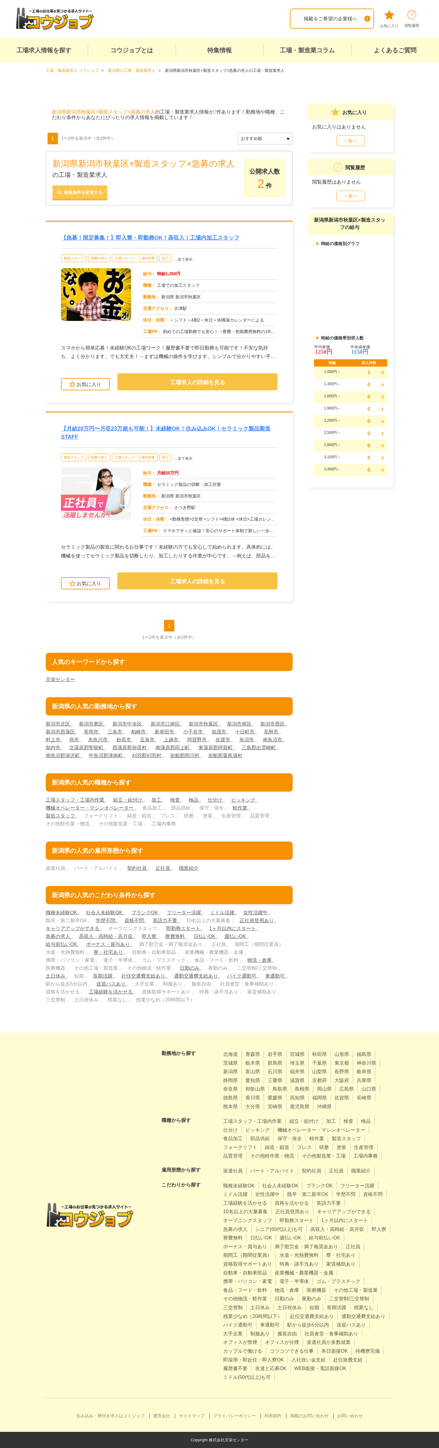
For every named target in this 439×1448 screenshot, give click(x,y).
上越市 (172, 739)
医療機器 (316, 1289)
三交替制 (233, 1307)
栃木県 (252, 1062)
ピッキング (244, 800)
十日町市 (245, 731)
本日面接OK (334, 1351)
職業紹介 (188, 868)
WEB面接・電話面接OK (320, 1368)
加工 (165, 258)
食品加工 (233, 1138)
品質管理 (233, 1155)
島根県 (302, 1088)
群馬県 (275, 1062)
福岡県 (319, 1097)
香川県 (252, 1097)
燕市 (74, 739)
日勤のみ (190, 968)
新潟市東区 (92, 723)
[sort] (265, 138)
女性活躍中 (256, 912)
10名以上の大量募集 (245, 1211)
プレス (304, 1147)
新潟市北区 (58, 723)
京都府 (319, 1080)
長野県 (341, 1071)
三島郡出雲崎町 (259, 747)
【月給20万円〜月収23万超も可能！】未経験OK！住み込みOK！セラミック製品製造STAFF (166, 432)
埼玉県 (297, 1062)
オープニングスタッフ (247, 1220)
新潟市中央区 (127, 723)
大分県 (252, 1106)
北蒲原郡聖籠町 (87, 747)
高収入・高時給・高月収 (106, 936)
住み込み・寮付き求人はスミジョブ (110, 1415)
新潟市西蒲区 (61, 731)
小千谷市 (193, 731)
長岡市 (92, 731)
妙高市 (124, 739)
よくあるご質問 (395, 50)
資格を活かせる (292, 1202)
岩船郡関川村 (185, 755)
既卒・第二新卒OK (307, 1194)
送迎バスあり (111, 983)
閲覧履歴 (412, 19)
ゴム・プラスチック (338, 1281)
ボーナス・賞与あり (108, 944)
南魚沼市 (273, 739)
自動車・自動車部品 (245, 1272)
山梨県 (319, 1071)
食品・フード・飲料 (245, 1289)
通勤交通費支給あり (196, 976)
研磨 (324, 1147)
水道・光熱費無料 (299, 1255)
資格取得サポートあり (247, 1264)
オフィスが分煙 (282, 1342)
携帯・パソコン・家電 (247, 1281)
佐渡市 (224, 739)
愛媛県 (275, 1097)
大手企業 (233, 1333)
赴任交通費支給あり (143, 976)
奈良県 (230, 1088)
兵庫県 (364, 1080)
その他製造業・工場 (324, 1155)
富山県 (252, 1071)
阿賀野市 (197, 739)
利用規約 (272, 1415)
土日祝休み (289, 1307)
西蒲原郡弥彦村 (130, 747)
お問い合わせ (350, 1415)
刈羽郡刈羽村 (147, 755)
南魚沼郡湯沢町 (63, 755)
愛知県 (252, 1080)
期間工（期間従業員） (247, 1255)
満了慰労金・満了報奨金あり (306, 1246)
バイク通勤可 (242, 976)
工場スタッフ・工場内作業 (135, 258)
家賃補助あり (340, 1264)
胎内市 (54, 747)
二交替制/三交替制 (349, 1298)
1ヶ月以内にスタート (233, 928)
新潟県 (230, 1071)
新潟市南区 (240, 723)
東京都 (341, 1062)
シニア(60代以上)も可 (279, 1229)
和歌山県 (255, 1088)
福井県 (297, 1071)
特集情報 (219, 50)
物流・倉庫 (260, 960)
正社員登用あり (257, 920)
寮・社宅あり (109, 952)
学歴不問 (106, 920)
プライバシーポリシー (234, 1415)
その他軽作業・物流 (272, 1155)
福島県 (364, 1054)
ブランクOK (145, 912)
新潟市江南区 (166, 723)
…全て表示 (183, 259)
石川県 (275, 1071)
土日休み (56, 976)
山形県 (341, 1054)
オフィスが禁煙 (240, 1342)
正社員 (163, 868)
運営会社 (161, 1415)
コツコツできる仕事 (292, 1351)
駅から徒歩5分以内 (308, 1324)
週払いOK (236, 936)
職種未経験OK (62, 912)
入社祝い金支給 (308, 1359)
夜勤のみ (311, 1298)
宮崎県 (275, 1106)
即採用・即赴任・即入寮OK (253, 1359)
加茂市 (219, 731)
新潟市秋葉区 (204, 723)
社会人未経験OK (105, 912)
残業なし (363, 1307)
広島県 (346, 1088)
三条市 (115, 731)
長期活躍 (103, 976)
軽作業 (240, 807)
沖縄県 (324, 1106)
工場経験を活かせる (111, 991)
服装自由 (287, 1333)
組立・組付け (128, 800)
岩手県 (275, 1054)
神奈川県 (366, 1062)
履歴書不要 (235, 1368)
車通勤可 (275, 976)
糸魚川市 (98, 739)
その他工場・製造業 (356, 1289)
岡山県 (324, 1088)
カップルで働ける (242, 1351)
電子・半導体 (294, 1281)
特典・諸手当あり (299, 1264)
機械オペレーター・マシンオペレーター (90, 807)
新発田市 (165, 731)
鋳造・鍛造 (277, 1147)
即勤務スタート (184, 928)
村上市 (54, 739)
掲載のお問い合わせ (309, 1415)
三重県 (275, 1080)
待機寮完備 (367, 1351)
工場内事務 (365, 1155)
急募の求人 (99, 258)
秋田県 (319, 1054)
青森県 (252, 1054)
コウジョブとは (131, 50)
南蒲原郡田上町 (173, 747)
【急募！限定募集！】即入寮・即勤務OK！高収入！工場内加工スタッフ (150, 237)
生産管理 (363, 1147)
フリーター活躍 (184, 912)
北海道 (230, 1054)
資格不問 (134, 920)
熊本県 (230, 1106)
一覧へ (350, 140)
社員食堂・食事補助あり (331, 1333)
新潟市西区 (273, 723)
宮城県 (297, 1054)
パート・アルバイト (272, 1170)
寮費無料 (175, 936)
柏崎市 (139, 731)
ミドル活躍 (223, 912)
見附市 (272, 731)
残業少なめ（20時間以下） (252, 1316)
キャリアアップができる (73, 928)
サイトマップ (192, 1415)
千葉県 (319, 1062)
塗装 (341, 1147)
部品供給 (260, 1138)
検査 (175, 800)
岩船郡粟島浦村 (225, 755)
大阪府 (341, 1080)
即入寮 (150, 936)
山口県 (369, 1088)
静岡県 (230, 1080)
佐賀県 (341, 1097)
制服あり (260, 1333)
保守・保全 (289, 1138)
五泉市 (148, 739)
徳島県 (230, 1097)
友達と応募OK (271, 1368)
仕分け (215, 800)
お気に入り (389, 19)
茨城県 (230, 1062)
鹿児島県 (299, 1106)
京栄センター (60, 679)
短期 (314, 1307)
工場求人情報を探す (43, 50)
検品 (194, 800)
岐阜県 (364, 1071)
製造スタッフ (74, 258)
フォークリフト (240, 1147)
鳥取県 (280, 1088)
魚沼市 (247, 739)
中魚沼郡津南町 (106, 755)
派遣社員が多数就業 (329, 1342)
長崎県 (364, 1097)
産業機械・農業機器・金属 (304, 1272)
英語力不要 (165, 920)
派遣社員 (233, 1170)
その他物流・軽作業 (245, 1298)
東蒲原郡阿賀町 (216, 747)
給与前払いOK (62, 944)
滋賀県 (297, 1080)
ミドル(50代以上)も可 (247, 1376)
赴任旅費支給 (347, 1359)
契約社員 (137, 868)
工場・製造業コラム (307, 50)
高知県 (297, 1097)
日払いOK (205, 936)
